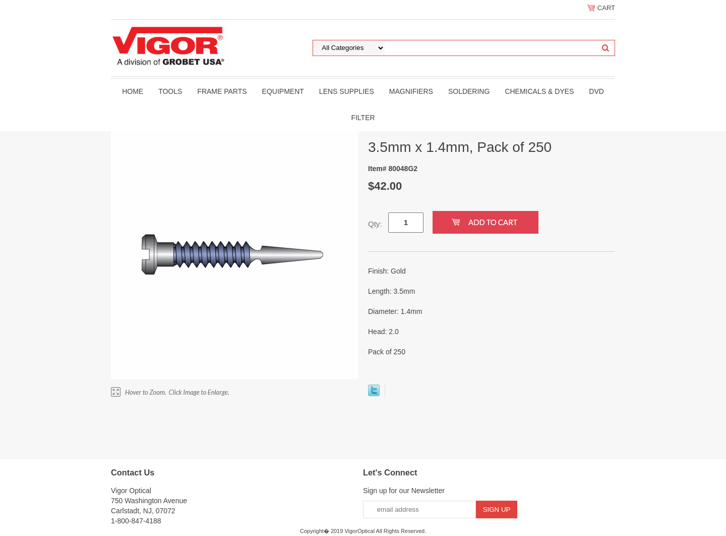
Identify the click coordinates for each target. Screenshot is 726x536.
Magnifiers (411, 91)
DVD (596, 91)
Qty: (375, 224)
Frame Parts (222, 91)
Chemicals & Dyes (539, 91)
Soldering (469, 91)
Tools (170, 91)
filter (363, 118)
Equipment (283, 91)
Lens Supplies (346, 91)
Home (132, 91)
